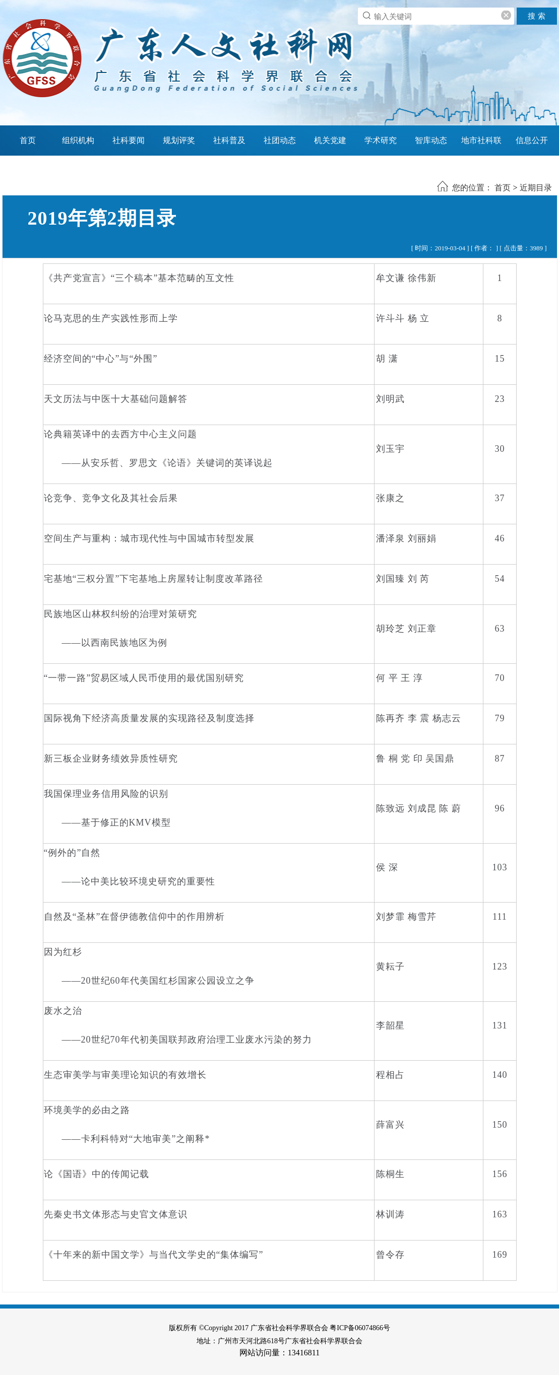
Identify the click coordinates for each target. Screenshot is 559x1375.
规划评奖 (179, 140)
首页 (28, 140)
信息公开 (532, 140)
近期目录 (536, 187)
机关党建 (330, 140)
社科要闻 (128, 140)
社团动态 (280, 140)
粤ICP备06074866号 (360, 1328)
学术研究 (380, 140)
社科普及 (229, 140)
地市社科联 (481, 140)
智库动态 (431, 140)
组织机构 (78, 140)
